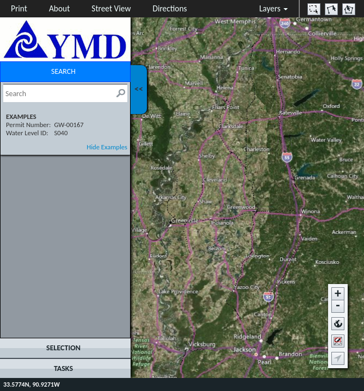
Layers (273, 8)
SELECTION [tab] (63, 347)
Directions (169, 8)
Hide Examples (107, 147)
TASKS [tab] (63, 368)
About (59, 8)
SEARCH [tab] (63, 71)
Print (19, 8)
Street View (111, 8)
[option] (313, 9)
